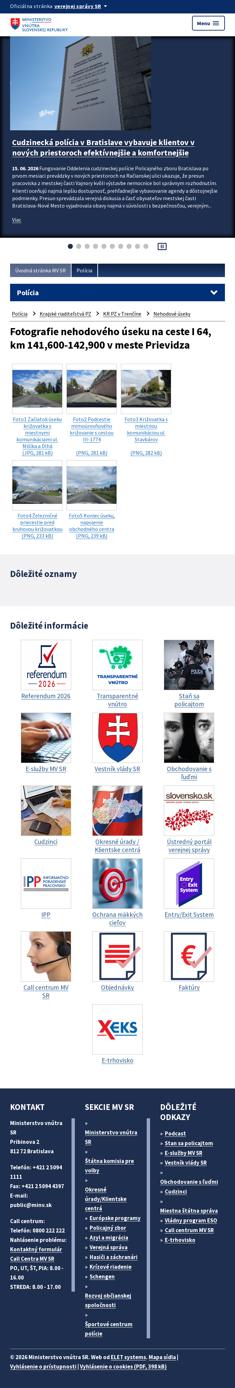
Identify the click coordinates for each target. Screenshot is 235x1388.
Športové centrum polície (109, 1328)
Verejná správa (109, 1247)
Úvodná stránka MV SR (40, 270)
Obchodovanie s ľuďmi (189, 1181)
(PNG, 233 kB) (37, 499)
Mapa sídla (162, 1357)
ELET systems (128, 1357)
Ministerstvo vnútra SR (111, 1137)
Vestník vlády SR (186, 1162)
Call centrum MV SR (189, 1230)
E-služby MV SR (183, 1153)
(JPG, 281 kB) (37, 410)
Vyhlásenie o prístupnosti (43, 1366)
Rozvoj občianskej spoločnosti (108, 1300)
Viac (16, 219)
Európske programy (115, 1218)
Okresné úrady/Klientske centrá (106, 1199)
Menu (208, 23)
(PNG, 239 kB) (91, 499)
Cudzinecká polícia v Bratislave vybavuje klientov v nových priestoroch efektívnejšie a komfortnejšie (103, 147)
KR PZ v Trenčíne (122, 313)
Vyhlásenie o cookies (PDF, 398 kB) (123, 1366)
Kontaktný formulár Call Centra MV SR (36, 1254)
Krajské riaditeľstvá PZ (65, 313)
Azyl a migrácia (109, 1237)
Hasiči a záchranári (114, 1257)
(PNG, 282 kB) (146, 410)
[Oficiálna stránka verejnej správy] (81, 6)
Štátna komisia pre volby (109, 1165)
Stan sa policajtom (189, 1143)
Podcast (175, 1133)
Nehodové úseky (171, 313)
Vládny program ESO (191, 1220)
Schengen (102, 1276)
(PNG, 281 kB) (91, 410)
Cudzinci (176, 1191)
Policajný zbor (108, 1228)
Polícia (84, 270)
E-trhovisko (180, 1240)
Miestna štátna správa (189, 1210)
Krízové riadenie (111, 1266)
